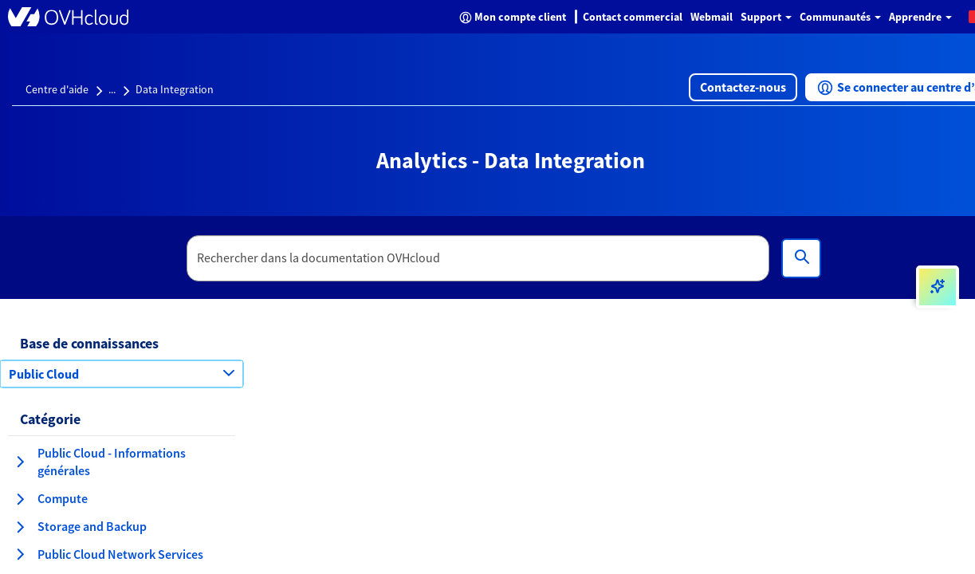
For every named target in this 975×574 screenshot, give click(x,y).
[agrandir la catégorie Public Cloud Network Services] (20, 554)
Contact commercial (632, 17)
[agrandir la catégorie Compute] (20, 499)
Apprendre (920, 17)
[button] (743, 87)
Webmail (711, 17)
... (112, 89)
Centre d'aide (57, 89)
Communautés (840, 17)
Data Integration (175, 89)
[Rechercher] (801, 258)
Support (766, 17)
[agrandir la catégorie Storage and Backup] (20, 527)
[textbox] (478, 258)
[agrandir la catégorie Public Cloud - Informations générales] (20, 462)
